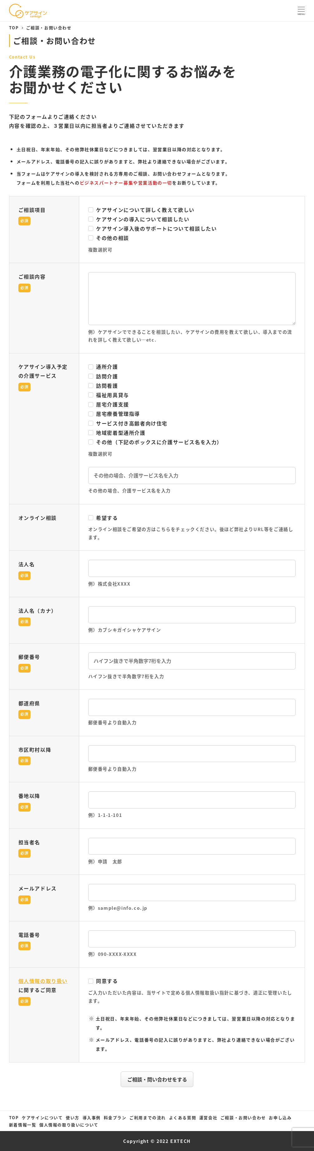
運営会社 (208, 1117)
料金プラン (115, 1117)
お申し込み (280, 1117)
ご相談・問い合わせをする (159, 1079)
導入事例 (92, 1117)
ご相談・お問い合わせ (243, 1117)
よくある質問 (182, 1117)
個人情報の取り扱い (43, 981)
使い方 (73, 1117)
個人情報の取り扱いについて (69, 1125)
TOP (14, 1117)
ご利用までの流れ (147, 1117)
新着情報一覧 (22, 1125)
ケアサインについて (42, 1117)
